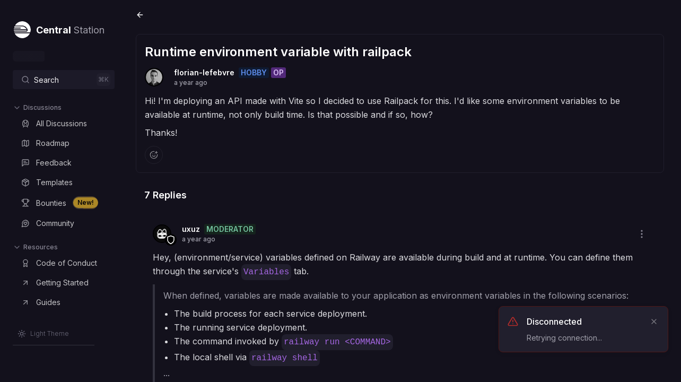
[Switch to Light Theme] (43, 334)
